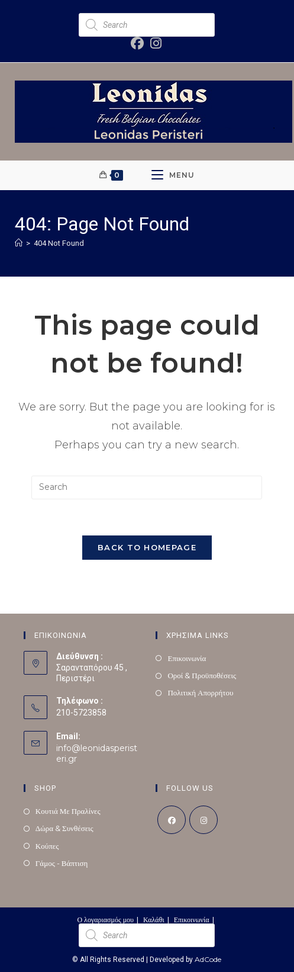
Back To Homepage (147, 547)
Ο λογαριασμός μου (105, 919)
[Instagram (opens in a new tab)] (154, 43)
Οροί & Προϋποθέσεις (201, 675)
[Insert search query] (146, 487)
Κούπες (47, 846)
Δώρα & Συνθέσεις (64, 828)
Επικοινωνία (186, 658)
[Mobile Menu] (173, 175)
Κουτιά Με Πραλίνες (68, 811)
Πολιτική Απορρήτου (200, 692)
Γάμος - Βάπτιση (61, 863)
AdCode (208, 959)
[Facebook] (171, 820)
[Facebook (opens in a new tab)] (138, 43)
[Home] (18, 243)
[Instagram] (203, 820)
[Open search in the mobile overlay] (147, 25)
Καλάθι (153, 919)
